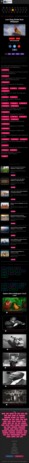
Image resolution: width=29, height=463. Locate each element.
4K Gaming (14, 284)
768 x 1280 (14, 97)
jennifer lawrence (24, 425)
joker (19, 423)
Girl (17, 273)
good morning (22, 415)
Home (2, 16)
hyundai (5, 421)
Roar (22, 53)
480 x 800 (5, 97)
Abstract (17, 268)
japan (5, 427)
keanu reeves (22, 429)
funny (26, 413)
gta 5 (18, 417)
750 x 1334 (5, 76)
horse (13, 419)
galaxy (5, 415)
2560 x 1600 (15, 105)
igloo (13, 423)
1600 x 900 (23, 116)
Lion (9, 53)
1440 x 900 (14, 103)
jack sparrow (23, 423)
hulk (10, 419)
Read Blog (13, 175)
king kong (16, 429)
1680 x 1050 (23, 103)
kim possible (4, 430)
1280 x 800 (5, 103)
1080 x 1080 (15, 139)
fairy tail (3, 413)
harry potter (22, 417)
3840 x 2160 (5, 123)
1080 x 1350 (5, 139)
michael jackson (19, 432)
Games (4, 276)
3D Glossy (5, 284)
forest (22, 413)
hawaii (21, 419)
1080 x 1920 (5, 82)
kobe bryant (6, 429)
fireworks (11, 413)
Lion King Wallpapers (9, 16)
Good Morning (13, 289)
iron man (13, 421)
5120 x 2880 (5, 128)
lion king (25, 430)
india (16, 423)
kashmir (11, 429)
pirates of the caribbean (15, 434)
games (9, 415)
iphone (9, 423)
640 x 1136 (5, 69)
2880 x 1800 (5, 112)
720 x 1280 (22, 88)
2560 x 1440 (15, 119)
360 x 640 (5, 88)
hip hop (25, 419)
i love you (23, 421)
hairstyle (17, 419)
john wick (7, 425)
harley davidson (5, 419)
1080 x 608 (24, 139)
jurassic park (17, 425)
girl (17, 415)
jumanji (3, 425)
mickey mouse (12, 432)
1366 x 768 (14, 116)
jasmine (12, 425)
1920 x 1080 (5, 119)
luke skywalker (5, 432)
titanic (18, 436)
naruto (8, 434)
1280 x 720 (5, 116)
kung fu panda (14, 427)
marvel (25, 432)
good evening (7, 417)
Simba (17, 53)
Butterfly (22, 284)
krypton (9, 427)
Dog (4, 273)
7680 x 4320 (5, 133)
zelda (21, 436)
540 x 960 (13, 88)
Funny (11, 273)
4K (6, 7)
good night (13, 417)
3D (3, 7)
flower (19, 413)
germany (13, 415)
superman (13, 436)
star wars (8, 436)
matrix (4, 434)
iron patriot (18, 421)
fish (15, 413)
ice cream (4, 423)
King (13, 53)
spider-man (23, 434)
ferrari (7, 413)
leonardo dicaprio (11, 430)
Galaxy (4, 289)
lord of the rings (19, 430)
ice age (9, 421)
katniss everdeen (21, 427)
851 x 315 (5, 145)
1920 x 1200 (5, 105)
